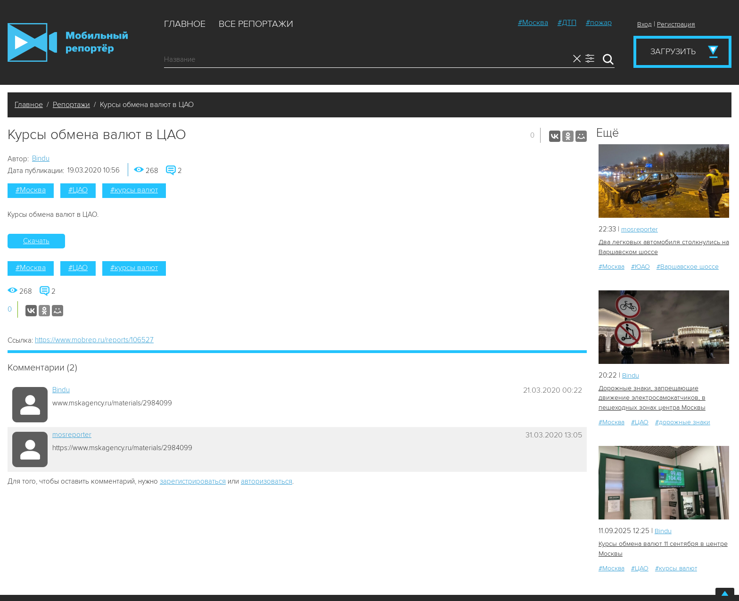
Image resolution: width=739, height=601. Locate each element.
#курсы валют (134, 190)
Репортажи (71, 104)
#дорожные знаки (682, 422)
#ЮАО (640, 266)
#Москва (533, 22)
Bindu (40, 158)
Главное (184, 24)
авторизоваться (266, 481)
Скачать (36, 241)
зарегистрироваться (193, 481)
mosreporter (71, 434)
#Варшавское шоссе (688, 266)
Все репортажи (256, 24)
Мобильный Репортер (68, 42)
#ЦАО (78, 190)
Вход (644, 24)
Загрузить (673, 51)
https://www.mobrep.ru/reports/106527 (94, 340)
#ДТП (567, 22)
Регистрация (676, 24)
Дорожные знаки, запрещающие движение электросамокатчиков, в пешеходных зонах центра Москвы (652, 397)
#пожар (599, 22)
